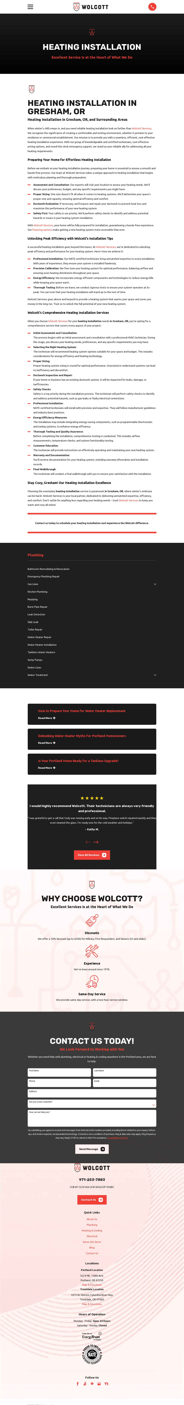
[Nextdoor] (106, 1384)
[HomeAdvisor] (92, 1384)
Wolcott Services (141, 128)
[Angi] (85, 1384)
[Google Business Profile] (99, 1384)
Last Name (99, 1070)
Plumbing (92, 1224)
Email (96, 1081)
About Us (92, 1219)
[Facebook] (77, 1384)
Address (33, 1091)
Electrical (92, 1236)
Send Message (92, 1149)
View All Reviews (92, 855)
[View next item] (95, 842)
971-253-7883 (92, 1179)
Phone (32, 1081)
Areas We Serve (92, 1241)
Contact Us (92, 1200)
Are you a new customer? (40, 1102)
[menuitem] (92, 569)
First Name (34, 1070)
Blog (92, 1247)
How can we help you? (39, 1112)
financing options (42, 229)
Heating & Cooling (92, 1230)
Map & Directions (92, 1284)
